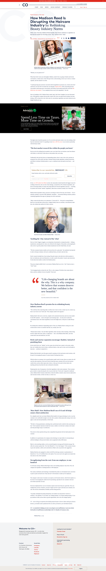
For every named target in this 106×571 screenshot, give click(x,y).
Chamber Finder (61, 531)
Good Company (55, 7)
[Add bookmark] (73, 38)
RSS (74, 564)
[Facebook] (61, 38)
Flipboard (36, 553)
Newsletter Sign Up (62, 537)
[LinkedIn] (66, 38)
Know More (70, 568)
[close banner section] (103, 1)
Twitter (36, 549)
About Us (49, 564)
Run (41, 7)
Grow (47, 7)
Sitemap (70, 564)
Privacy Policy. (46, 178)
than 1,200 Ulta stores (58, 141)
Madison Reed (58, 86)
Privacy (54, 564)
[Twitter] (63, 38)
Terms (66, 564)
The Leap (41, 14)
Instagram (37, 545)
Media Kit (59, 544)
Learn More (26, 129)
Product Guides (67, 7)
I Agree (80, 568)
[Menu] (19, 5)
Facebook (36, 551)
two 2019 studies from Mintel (40, 183)
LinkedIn (36, 547)
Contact (43, 564)
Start (36, 7)
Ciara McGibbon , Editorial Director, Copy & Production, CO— (43, 38)
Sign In (81, 7)
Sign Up (85, 7)
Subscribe (69, 176)
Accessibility (60, 564)
